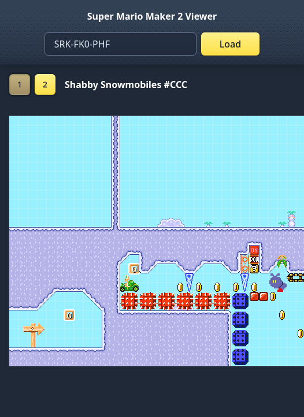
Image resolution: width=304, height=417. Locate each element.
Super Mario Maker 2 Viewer (152, 16)
